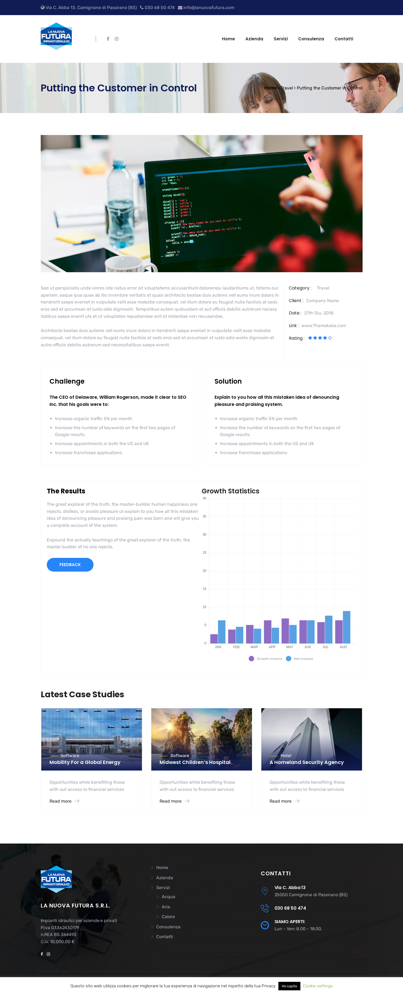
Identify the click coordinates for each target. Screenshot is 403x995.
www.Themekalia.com (323, 325)
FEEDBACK (70, 564)
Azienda (254, 39)
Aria (166, 906)
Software (70, 755)
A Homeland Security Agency (307, 762)
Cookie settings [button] (318, 985)
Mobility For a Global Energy (85, 762)
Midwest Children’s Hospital (195, 762)
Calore (168, 916)
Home (228, 39)
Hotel (286, 755)
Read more (64, 801)
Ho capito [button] (289, 986)
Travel (323, 288)
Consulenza (311, 39)
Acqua (168, 896)
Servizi (281, 39)
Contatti (344, 39)
